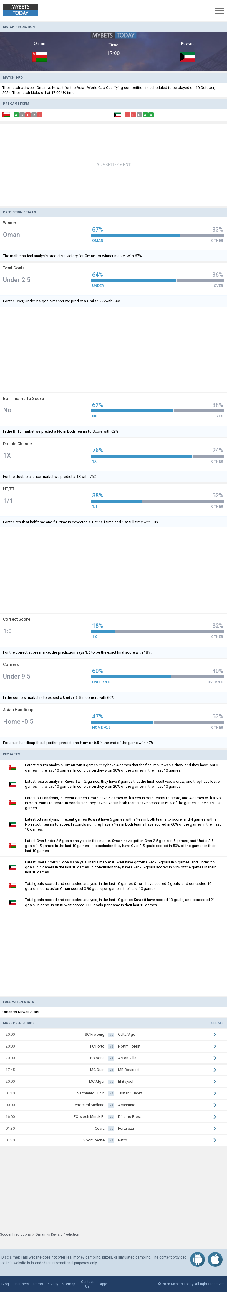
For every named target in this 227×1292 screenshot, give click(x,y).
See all (217, 1023)
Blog (5, 1284)
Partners (22, 1284)
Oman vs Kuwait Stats (24, 1012)
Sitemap (68, 1284)
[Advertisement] (113, 165)
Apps (104, 1284)
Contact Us (87, 1284)
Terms (38, 1284)
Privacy (52, 1284)
